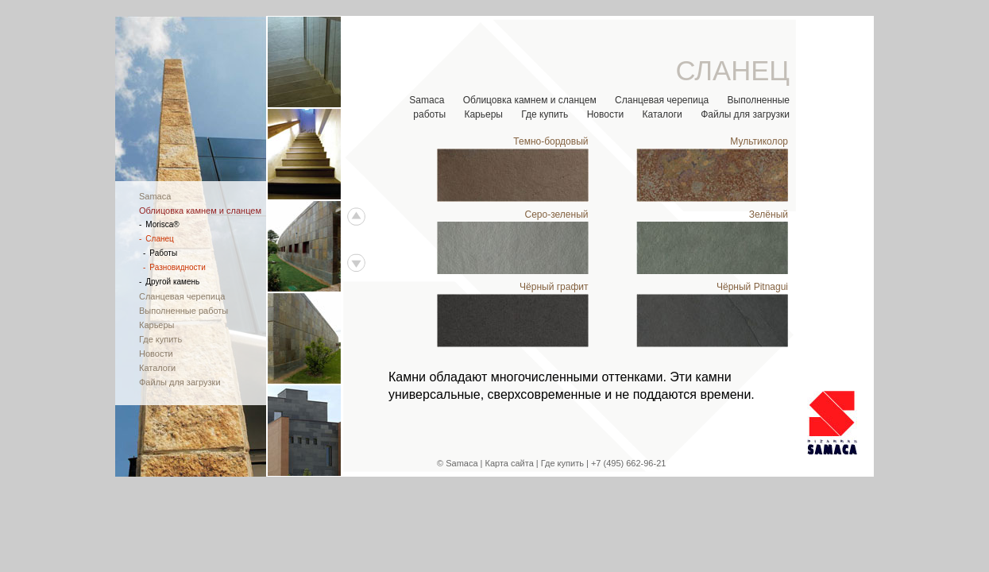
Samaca (426, 100)
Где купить (544, 114)
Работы (160, 253)
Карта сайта (509, 463)
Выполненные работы (183, 310)
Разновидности (174, 267)
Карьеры (483, 114)
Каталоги (662, 114)
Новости (605, 114)
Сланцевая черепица (662, 100)
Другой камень (169, 281)
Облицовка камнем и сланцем (530, 100)
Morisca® (159, 224)
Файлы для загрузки (745, 114)
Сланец (156, 238)
